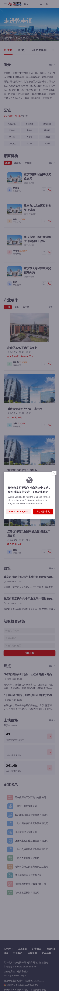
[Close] (54, 473)
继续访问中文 (43, 511)
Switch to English (18, 511)
